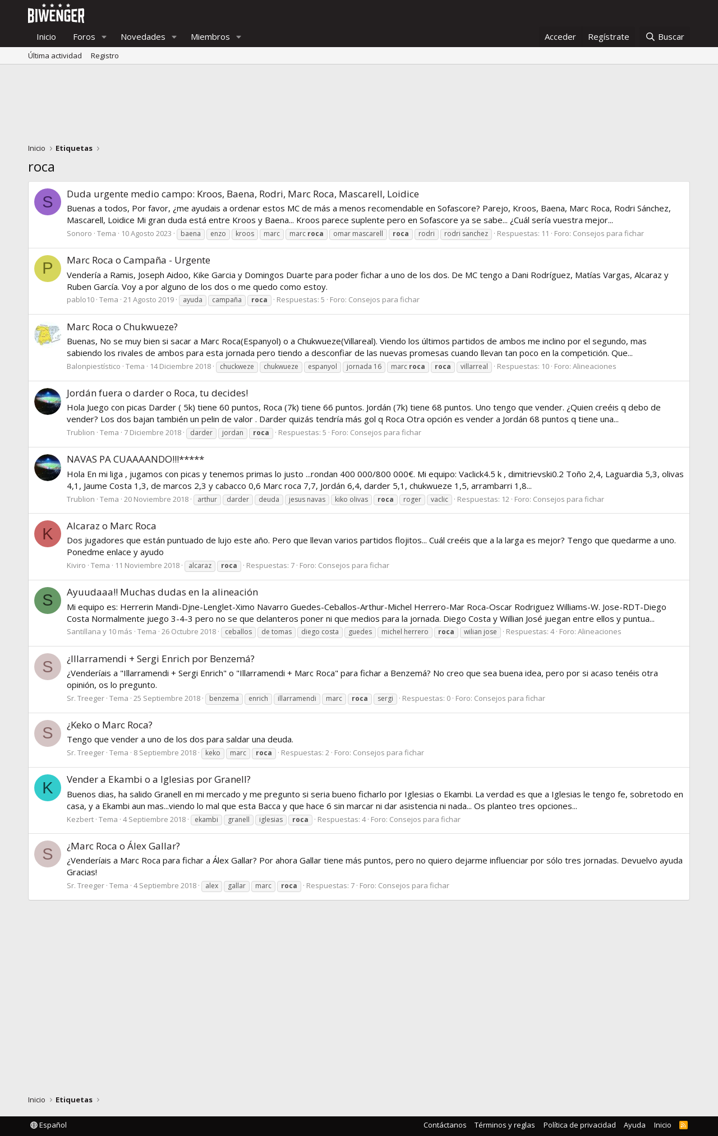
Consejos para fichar (608, 233)
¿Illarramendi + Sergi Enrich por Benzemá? (161, 658)
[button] (104, 36)
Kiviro (76, 565)
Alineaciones (594, 366)
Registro (105, 55)
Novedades (143, 36)
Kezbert (80, 819)
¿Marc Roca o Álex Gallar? (123, 845)
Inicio (46, 36)
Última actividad (55, 55)
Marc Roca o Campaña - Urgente (138, 259)
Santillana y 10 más (99, 631)
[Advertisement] (359, 106)
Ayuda (635, 1125)
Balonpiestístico (94, 366)
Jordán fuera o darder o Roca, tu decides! (157, 392)
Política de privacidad (580, 1125)
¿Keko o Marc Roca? (110, 724)
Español (48, 1125)
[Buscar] (664, 36)
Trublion (81, 432)
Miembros (210, 36)
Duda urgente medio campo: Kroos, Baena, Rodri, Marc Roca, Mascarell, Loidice (243, 193)
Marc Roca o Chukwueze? (122, 326)
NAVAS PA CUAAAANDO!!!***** (135, 458)
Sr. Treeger (85, 698)
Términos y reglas (505, 1125)
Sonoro (79, 233)
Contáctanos (445, 1125)
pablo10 (80, 299)
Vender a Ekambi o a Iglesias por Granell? (159, 779)
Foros (84, 36)
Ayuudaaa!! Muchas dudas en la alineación (162, 591)
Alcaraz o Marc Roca (112, 525)
